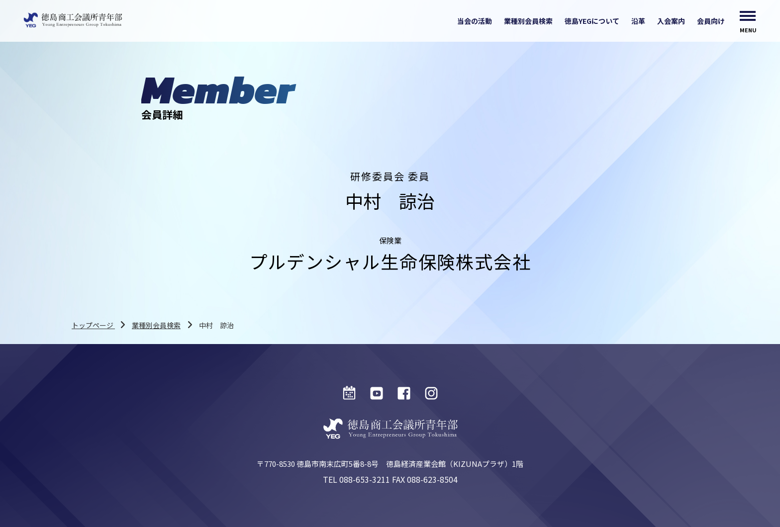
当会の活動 (474, 21)
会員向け (711, 21)
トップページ (93, 325)
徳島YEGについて (592, 21)
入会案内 (671, 21)
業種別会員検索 (528, 21)
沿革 (638, 21)
